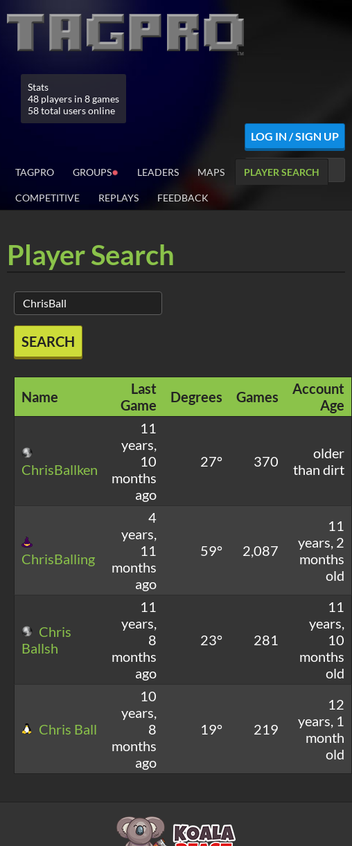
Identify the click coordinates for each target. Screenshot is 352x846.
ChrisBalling (58, 552)
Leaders (158, 172)
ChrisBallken (59, 462)
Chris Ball (59, 729)
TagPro (34, 172)
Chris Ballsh (46, 639)
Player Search (281, 172)
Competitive (47, 198)
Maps (211, 172)
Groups (95, 171)
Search (48, 341)
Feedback (183, 198)
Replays (118, 198)
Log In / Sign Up (295, 136)
